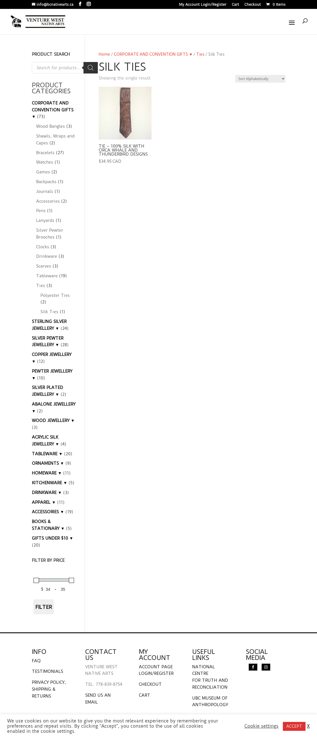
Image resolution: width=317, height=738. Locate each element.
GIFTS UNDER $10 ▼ (52, 538)
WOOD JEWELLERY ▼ (53, 420)
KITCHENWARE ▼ (49, 482)
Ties (200, 54)
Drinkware (46, 256)
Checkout (252, 5)
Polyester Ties (55, 295)
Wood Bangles (50, 126)
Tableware (47, 275)
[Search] (90, 67)
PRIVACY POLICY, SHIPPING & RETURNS (49, 689)
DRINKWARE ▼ (47, 492)
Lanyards (45, 220)
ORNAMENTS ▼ (48, 463)
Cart (235, 5)
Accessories (48, 201)
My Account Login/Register (202, 5)
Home (104, 54)
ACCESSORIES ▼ (48, 511)
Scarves (43, 266)
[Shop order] (260, 79)
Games (43, 172)
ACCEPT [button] (294, 726)
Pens (41, 210)
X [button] (308, 726)
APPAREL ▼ (44, 502)
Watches (44, 162)
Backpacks (46, 181)
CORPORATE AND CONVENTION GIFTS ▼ (153, 54)
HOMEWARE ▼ (47, 473)
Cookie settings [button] (261, 726)
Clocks (42, 246)
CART (144, 695)
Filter (43, 607)
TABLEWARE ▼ (47, 453)
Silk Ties (49, 311)
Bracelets (45, 152)
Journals (44, 191)
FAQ (36, 660)
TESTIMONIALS (47, 671)
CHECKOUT (150, 684)
